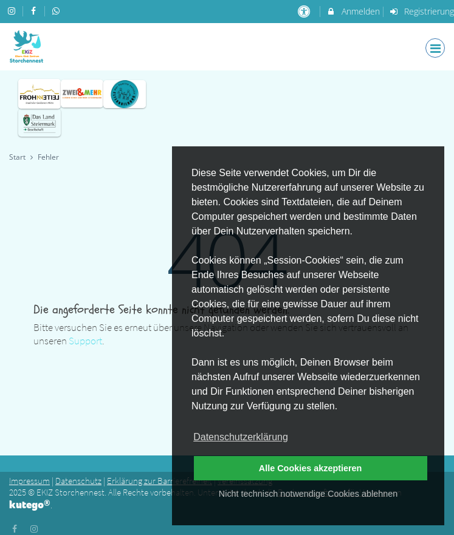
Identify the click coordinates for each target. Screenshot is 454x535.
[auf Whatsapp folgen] (57, 10)
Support (85, 340)
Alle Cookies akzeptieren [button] (310, 468)
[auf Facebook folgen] (35, 10)
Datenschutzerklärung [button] (240, 437)
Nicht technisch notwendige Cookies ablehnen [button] (308, 494)
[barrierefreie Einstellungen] (305, 11)
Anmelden (353, 11)
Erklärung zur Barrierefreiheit (159, 480)
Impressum (29, 480)
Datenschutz (78, 480)
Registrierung (422, 11)
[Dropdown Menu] (435, 48)
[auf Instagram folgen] (12, 10)
